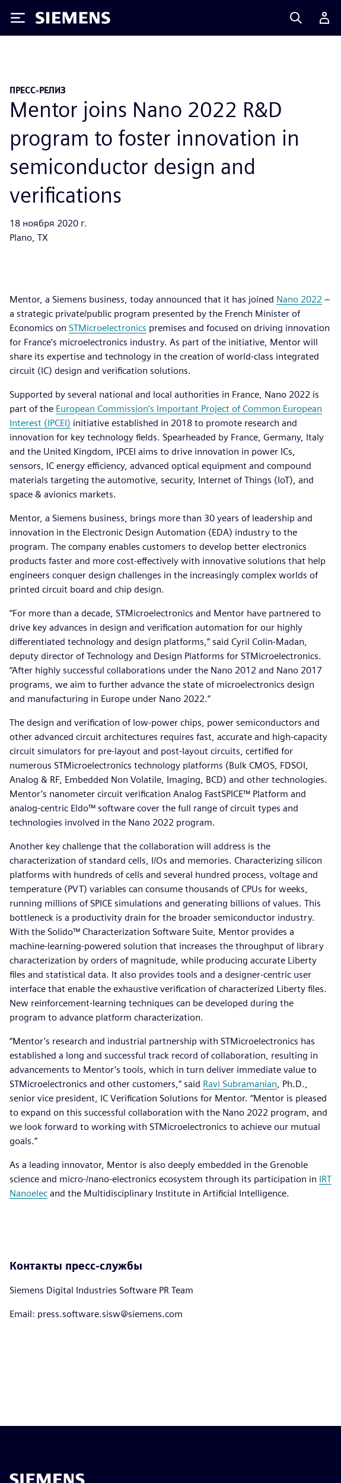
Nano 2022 (299, 299)
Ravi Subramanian (240, 1084)
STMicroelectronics (107, 327)
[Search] (296, 18)
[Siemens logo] (73, 18)
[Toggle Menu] (17, 18)
